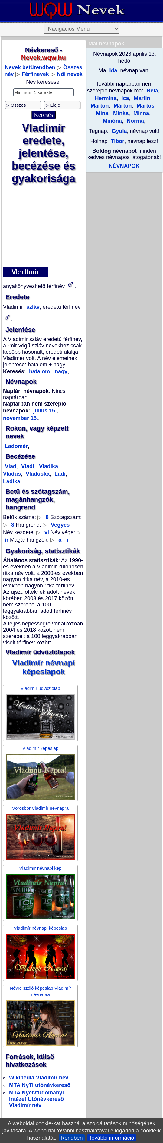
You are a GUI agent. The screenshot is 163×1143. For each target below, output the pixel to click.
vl (46, 532)
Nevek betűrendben (30, 67)
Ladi (59, 474)
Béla (152, 91)
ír (6, 540)
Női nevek (70, 74)
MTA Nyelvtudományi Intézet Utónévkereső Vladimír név (36, 1099)
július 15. (45, 411)
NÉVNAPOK (124, 166)
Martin (141, 98)
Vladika (47, 466)
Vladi (27, 466)
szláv (32, 307)
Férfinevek (35, 74)
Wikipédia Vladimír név (38, 1078)
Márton (122, 106)
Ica (124, 98)
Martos (145, 106)
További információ (111, 1138)
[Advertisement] (43, 226)
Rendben (71, 1138)
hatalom (39, 371)
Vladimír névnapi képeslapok (43, 667)
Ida (112, 70)
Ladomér (16, 446)
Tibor (118, 141)
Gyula (119, 131)
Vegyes (60, 525)
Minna (140, 113)
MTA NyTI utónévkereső (39, 1085)
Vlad (10, 466)
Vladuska (37, 474)
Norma (134, 121)
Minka (120, 113)
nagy (60, 371)
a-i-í (63, 540)
